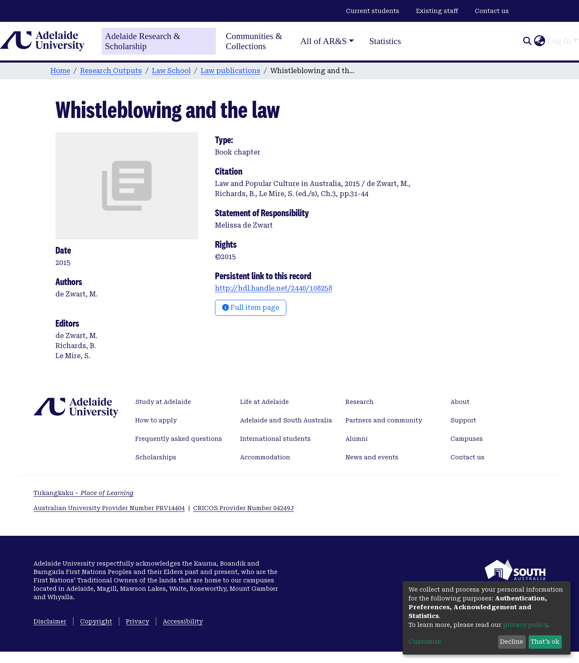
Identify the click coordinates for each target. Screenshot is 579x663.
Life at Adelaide (264, 401)
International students (275, 438)
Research (360, 401)
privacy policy (525, 624)
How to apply (156, 420)
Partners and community (384, 420)
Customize (425, 641)
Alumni (357, 438)
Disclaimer (50, 621)
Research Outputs (111, 71)
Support (463, 420)
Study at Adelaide (163, 401)
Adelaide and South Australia (286, 420)
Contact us (492, 11)
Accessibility (183, 621)
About (460, 401)
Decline (511, 641)
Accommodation (265, 457)
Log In (559, 41)
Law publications (230, 71)
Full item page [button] (250, 308)
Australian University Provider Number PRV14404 (109, 508)
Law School (171, 71)
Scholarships (155, 457)
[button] (539, 41)
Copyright (96, 621)
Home (60, 71)
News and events (372, 457)
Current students (372, 11)
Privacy (137, 621)
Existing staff (437, 11)
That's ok (545, 641)
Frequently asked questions (178, 438)
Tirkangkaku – (84, 493)
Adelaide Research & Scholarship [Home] (143, 41)
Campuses (467, 438)
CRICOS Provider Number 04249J (243, 508)
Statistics (385, 41)
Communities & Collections (254, 41)
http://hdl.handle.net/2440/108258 (273, 288)
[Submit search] (527, 41)
